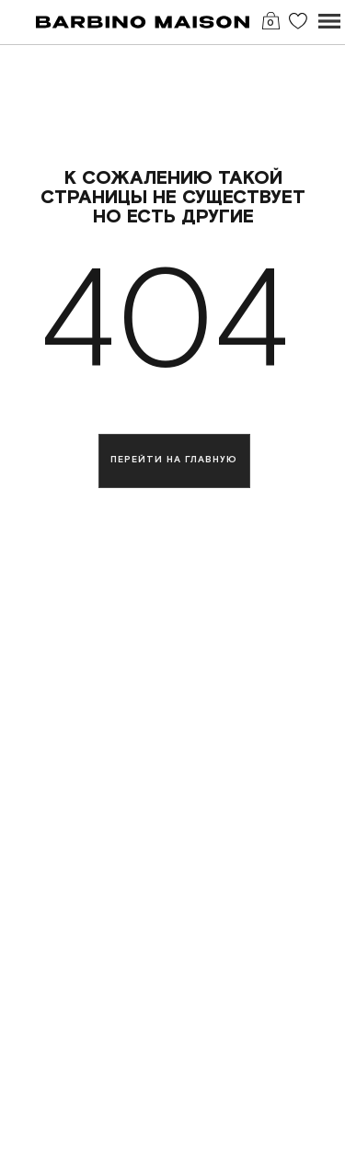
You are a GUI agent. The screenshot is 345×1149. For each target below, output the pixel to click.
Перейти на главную (173, 460)
